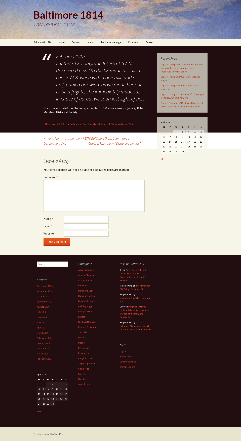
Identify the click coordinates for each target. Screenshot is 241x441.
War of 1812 (84, 384)
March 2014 (42, 332)
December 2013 (45, 348)
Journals (82, 332)
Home (61, 42)
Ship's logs (83, 368)
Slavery (82, 373)
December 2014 (45, 286)
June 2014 (42, 317)
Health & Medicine (87, 321)
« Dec (163, 159)
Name (48, 219)
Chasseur (115, 123)
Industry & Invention (88, 327)
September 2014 (45, 301)
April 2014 (42, 327)
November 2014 (45, 291)
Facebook (133, 42)
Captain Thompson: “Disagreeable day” (116, 143)
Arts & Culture (85, 280)
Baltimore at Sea (78, 123)
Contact (76, 42)
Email (48, 226)
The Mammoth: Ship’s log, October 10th (135, 298)
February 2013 (44, 358)
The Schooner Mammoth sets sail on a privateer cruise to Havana (135, 326)
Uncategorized (85, 379)
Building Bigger (85, 306)
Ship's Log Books (96, 123)
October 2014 (44, 296)
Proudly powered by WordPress (49, 434)
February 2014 (44, 338)
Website (49, 233)
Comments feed (128, 361)
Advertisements (86, 269)
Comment (51, 177)
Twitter (149, 42)
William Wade (127, 123)
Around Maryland (86, 275)
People (82, 342)
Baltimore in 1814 (42, 42)
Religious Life (85, 358)
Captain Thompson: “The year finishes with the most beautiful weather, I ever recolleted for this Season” (182, 68)
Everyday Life (85, 311)
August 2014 (43, 306)
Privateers (83, 353)
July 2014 (41, 312)
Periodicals (84, 347)
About (91, 42)
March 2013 (42, 353)
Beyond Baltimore (87, 301)
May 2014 (41, 322)
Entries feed (126, 356)
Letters (82, 337)
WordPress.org (127, 366)
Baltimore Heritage (111, 42)
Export (81, 316)
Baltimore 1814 (85, 290)
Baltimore (83, 285)
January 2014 (43, 343)
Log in (123, 351)
